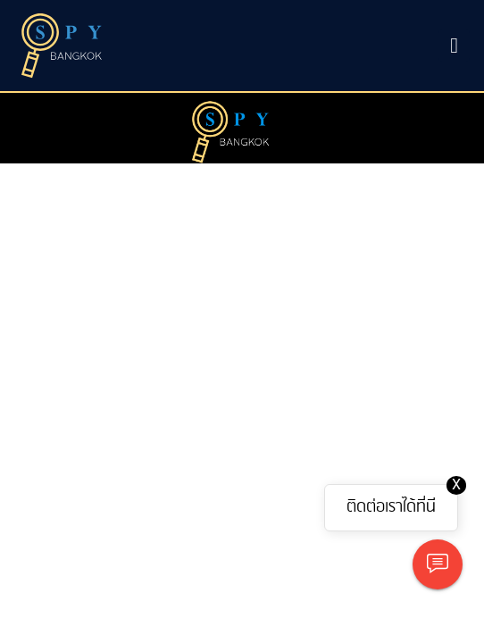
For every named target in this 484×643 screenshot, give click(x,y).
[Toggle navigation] (454, 45)
